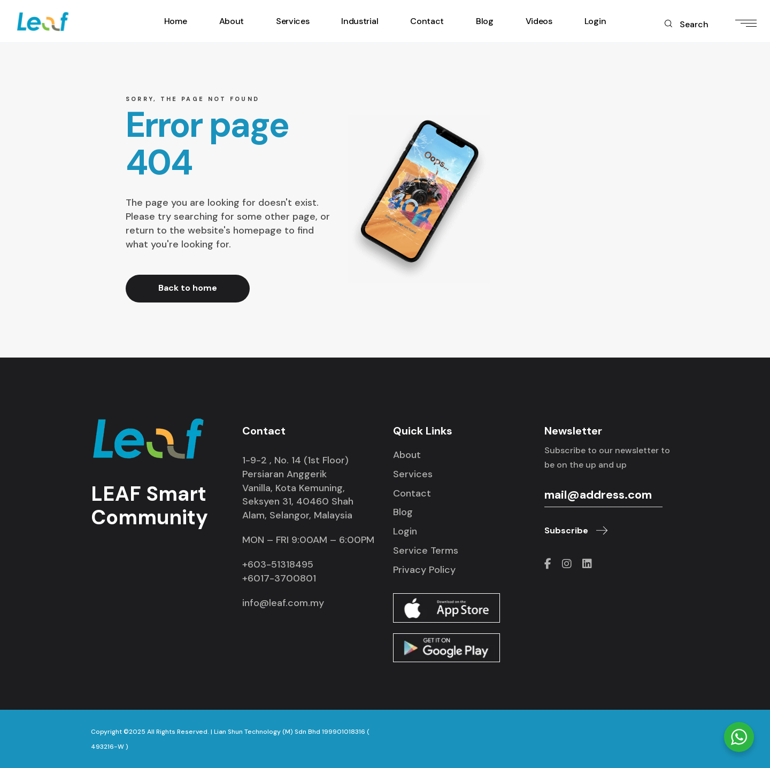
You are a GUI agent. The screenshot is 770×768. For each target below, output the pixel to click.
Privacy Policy (424, 569)
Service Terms (425, 550)
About (407, 454)
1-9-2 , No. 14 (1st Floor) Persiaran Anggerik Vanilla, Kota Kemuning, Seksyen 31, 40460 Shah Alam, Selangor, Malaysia (297, 488)
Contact (412, 493)
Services (413, 474)
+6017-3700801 (279, 578)
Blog (403, 512)
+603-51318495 (277, 564)
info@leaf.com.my (283, 602)
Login (405, 531)
